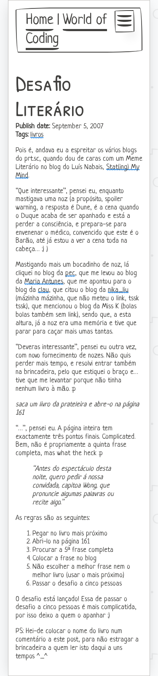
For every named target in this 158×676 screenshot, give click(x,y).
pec (70, 273)
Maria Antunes (43, 282)
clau (43, 290)
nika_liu (118, 290)
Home (40, 20)
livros (36, 135)
